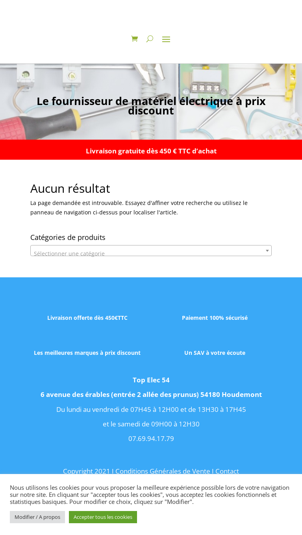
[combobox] (151, 250)
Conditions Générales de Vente (162, 471)
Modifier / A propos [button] (37, 516)
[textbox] (151, 253)
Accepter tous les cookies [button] (103, 516)
